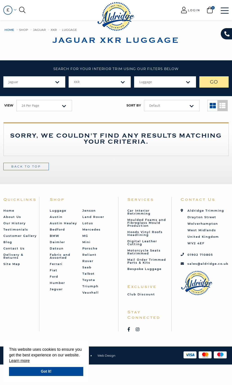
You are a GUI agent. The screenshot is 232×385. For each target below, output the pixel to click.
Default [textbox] (154, 105)
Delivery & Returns (13, 256)
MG (85, 236)
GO (214, 82)
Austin (56, 217)
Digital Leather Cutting (142, 242)
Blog (7, 242)
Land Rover (93, 217)
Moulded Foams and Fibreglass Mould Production (146, 222)
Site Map (11, 264)
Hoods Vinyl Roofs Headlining (145, 233)
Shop (23, 30)
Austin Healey (63, 223)
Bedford (57, 229)
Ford (54, 276)
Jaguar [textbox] (13, 82)
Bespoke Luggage (144, 269)
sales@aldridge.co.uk (207, 263)
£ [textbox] (7, 10)
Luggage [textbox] (145, 82)
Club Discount (141, 294)
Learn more (19, 360)
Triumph (90, 286)
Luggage (69, 30)
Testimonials (15, 229)
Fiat (53, 270)
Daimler (57, 242)
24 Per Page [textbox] (30, 105)
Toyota (88, 280)
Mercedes (91, 229)
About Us (12, 217)
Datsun (57, 248)
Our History (14, 223)
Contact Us (14, 248)
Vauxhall (90, 292)
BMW (54, 236)
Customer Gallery (20, 236)
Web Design (106, 355)
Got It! (46, 371)
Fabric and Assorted (60, 256)
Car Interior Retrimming (139, 212)
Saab (87, 267)
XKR (54, 30)
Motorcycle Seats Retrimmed (144, 252)
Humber (57, 283)
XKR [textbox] (77, 82)
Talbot (88, 273)
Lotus (87, 223)
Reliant (89, 254)
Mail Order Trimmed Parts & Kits (146, 261)
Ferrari (56, 264)
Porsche (90, 248)
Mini (86, 242)
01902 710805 (200, 254)
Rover (87, 261)
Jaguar (39, 30)
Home (9, 30)
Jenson (89, 210)
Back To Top (26, 166)
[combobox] (7, 10)
